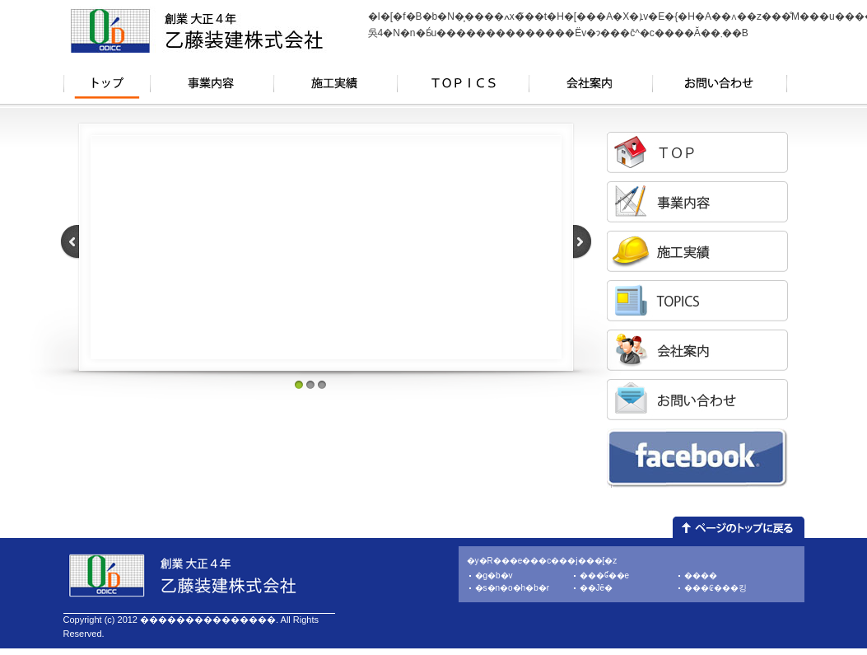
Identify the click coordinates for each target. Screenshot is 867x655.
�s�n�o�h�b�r (512, 587)
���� (700, 575)
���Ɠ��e (605, 575)
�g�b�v (494, 575)
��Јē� (596, 587)
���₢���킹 (715, 587)
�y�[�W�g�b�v (738, 527)
